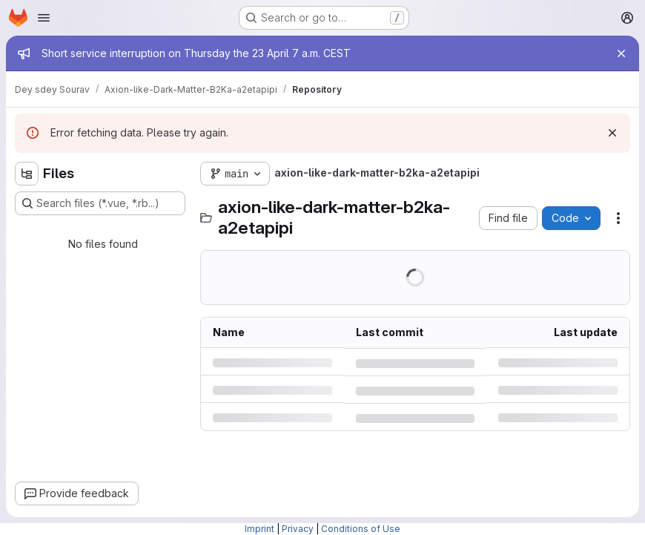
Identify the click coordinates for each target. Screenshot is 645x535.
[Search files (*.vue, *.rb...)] (100, 203)
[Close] (621, 53)
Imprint (259, 528)
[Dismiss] (612, 133)
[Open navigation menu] (44, 18)
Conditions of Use (360, 528)
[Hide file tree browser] (27, 174)
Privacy (298, 528)
